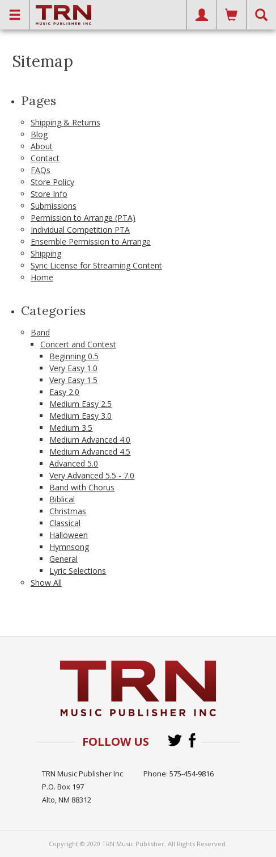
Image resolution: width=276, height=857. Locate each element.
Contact (45, 158)
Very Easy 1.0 (73, 368)
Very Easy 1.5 (73, 380)
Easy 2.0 (64, 392)
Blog (39, 134)
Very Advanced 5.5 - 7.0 (91, 475)
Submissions (54, 205)
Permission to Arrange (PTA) (83, 217)
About (42, 146)
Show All (46, 582)
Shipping (46, 253)
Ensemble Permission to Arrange (91, 241)
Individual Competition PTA (80, 229)
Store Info (49, 193)
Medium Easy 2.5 (80, 403)
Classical (64, 523)
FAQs (40, 170)
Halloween (68, 535)
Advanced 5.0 (73, 463)
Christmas (67, 511)
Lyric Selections (77, 570)
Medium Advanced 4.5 (89, 451)
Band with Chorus (81, 487)
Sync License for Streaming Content (96, 265)
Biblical (62, 499)
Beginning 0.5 (74, 356)
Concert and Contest (78, 344)
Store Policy (52, 182)
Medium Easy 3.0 (80, 415)
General (63, 558)
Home (42, 277)
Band (40, 332)
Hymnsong (69, 546)
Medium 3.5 (70, 427)
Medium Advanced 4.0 (89, 439)
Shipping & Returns (65, 122)
